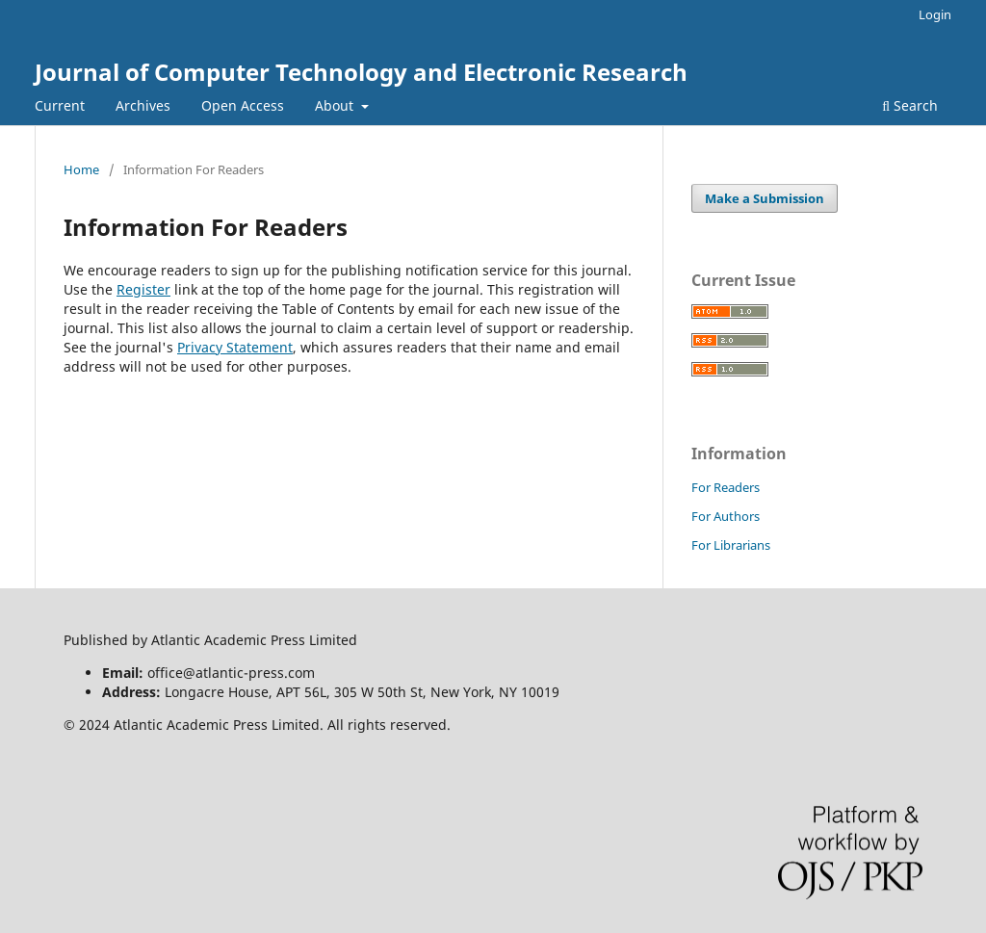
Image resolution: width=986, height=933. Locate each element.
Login (935, 14)
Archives (143, 105)
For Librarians (730, 545)
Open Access (242, 105)
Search (910, 105)
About (336, 105)
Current (60, 105)
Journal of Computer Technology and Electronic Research (361, 72)
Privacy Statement (235, 347)
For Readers (725, 487)
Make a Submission (764, 198)
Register (143, 289)
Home (81, 169)
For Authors (725, 516)
